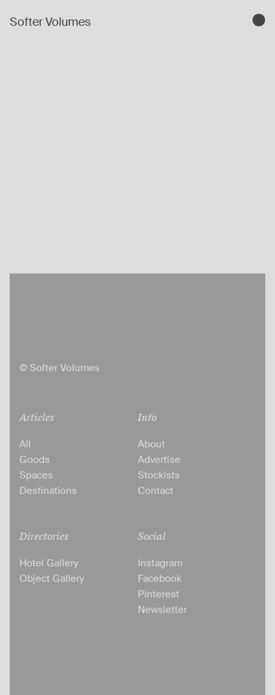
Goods (34, 459)
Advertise (159, 459)
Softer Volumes (50, 22)
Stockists (159, 475)
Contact (155, 490)
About (151, 444)
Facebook (160, 578)
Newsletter (162, 609)
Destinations (48, 490)
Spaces (36, 475)
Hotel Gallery (48, 563)
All (25, 444)
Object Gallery (51, 578)
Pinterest (158, 594)
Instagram (160, 563)
